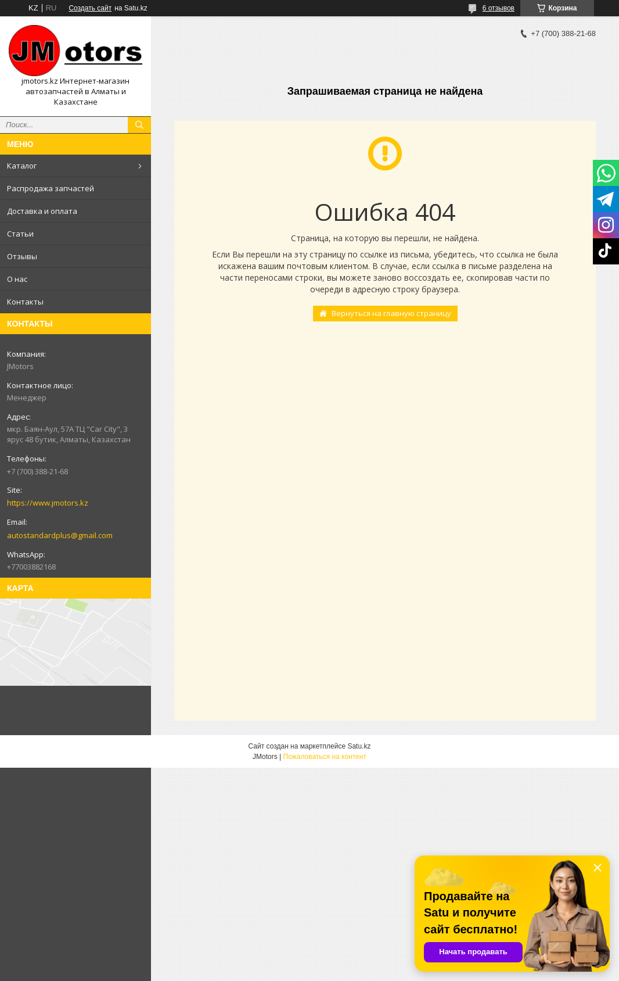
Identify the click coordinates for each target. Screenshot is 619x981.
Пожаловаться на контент (324, 757)
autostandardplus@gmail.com (60, 535)
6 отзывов (498, 8)
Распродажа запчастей (50, 188)
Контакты (25, 301)
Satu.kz (358, 746)
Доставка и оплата (42, 211)
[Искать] (139, 125)
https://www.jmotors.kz (47, 502)
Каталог (22, 165)
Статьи (20, 233)
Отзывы (22, 256)
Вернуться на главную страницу (391, 313)
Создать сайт (90, 8)
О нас (17, 279)
